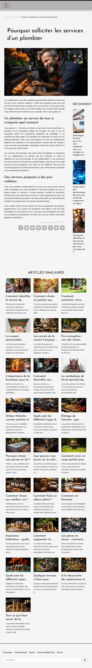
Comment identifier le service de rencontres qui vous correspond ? (79, 243)
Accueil (7, 17)
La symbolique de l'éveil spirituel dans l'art (73, 380)
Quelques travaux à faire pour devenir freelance (45, 579)
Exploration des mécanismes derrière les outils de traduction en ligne (79, 195)
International (20, 652)
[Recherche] (42, 659)
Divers (15, 17)
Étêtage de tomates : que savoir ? (70, 420)
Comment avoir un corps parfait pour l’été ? (73, 460)
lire (17, 128)
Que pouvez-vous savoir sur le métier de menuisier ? (46, 460)
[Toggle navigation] (6, 5)
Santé (32, 652)
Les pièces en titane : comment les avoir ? (72, 539)
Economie (7, 652)
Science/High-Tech (46, 652)
